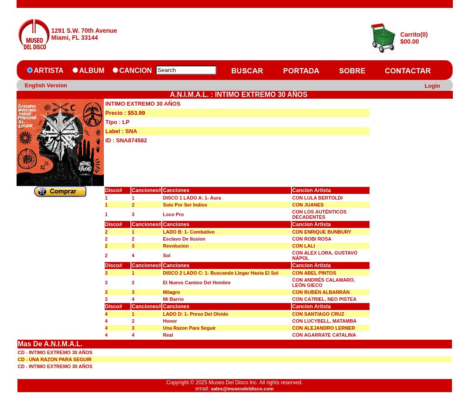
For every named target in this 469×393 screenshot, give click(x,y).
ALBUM (92, 70)
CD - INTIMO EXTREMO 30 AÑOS (55, 352)
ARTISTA (49, 70)
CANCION (136, 70)
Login (432, 86)
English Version (46, 85)
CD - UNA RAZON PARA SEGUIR (55, 359)
